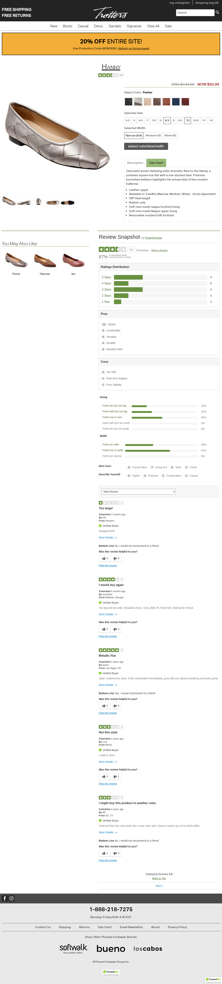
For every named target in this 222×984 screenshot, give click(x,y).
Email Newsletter (131, 927)
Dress (98, 26)
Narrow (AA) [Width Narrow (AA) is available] (134, 135)
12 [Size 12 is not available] (211, 120)
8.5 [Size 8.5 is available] (167, 120)
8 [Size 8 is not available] (160, 120)
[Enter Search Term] (195, 12)
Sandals (115, 26)
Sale (168, 26)
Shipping (65, 927)
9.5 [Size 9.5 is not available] (180, 120)
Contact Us (43, 927)
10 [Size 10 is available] (187, 120)
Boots (67, 26)
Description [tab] (135, 162)
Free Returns (16, 15)
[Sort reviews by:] (139, 491)
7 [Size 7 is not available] (147, 120)
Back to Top (159, 878)
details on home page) (134, 48)
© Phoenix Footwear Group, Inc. (111, 961)
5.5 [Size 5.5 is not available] (128, 120)
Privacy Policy (177, 927)
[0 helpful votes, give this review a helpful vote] (104, 558)
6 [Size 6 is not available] (134, 120)
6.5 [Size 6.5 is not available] (141, 120)
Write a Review (159, 250)
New (53, 26)
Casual (83, 26)
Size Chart (105, 927)
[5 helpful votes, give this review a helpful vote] (104, 705)
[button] (213, 980)
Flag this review (108, 565)
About (155, 927)
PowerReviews (153, 237)
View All (153, 26)
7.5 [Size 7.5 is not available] (154, 120)
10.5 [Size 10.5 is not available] (196, 120)
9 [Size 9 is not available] (174, 120)
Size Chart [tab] (156, 162)
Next (159, 885)
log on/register (180, 2)
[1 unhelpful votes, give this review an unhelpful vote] (116, 776)
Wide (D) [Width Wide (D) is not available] (170, 135)
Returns (84, 927)
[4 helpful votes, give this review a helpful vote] (104, 853)
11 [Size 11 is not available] (204, 120)
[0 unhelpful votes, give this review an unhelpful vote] (116, 558)
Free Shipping (17, 9)
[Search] (217, 12)
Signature (134, 26)
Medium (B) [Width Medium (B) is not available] (153, 135)
